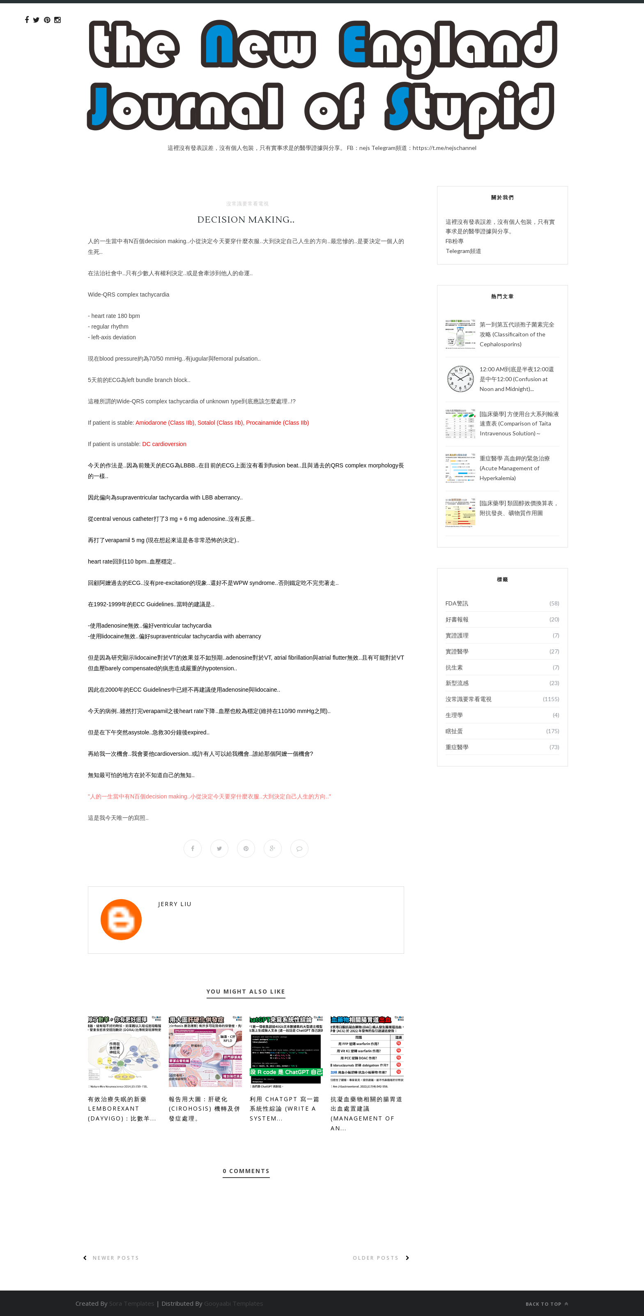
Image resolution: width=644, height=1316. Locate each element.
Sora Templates (131, 1303)
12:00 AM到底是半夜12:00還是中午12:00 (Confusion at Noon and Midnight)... (517, 379)
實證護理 (457, 635)
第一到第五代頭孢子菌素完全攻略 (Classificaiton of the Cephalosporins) (517, 334)
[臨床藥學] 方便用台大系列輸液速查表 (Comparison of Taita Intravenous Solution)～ (519, 423)
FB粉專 (455, 240)
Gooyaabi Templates (233, 1303)
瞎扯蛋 (454, 730)
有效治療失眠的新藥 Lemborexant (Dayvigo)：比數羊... (122, 1109)
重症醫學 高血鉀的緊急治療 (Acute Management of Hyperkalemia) (515, 468)
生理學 (454, 714)
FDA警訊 (457, 603)
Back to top (547, 1304)
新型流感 (457, 682)
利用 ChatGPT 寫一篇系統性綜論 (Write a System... (285, 1109)
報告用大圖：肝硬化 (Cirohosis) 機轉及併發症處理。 (205, 1109)
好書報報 (457, 619)
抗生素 (454, 667)
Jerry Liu (175, 904)
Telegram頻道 (463, 250)
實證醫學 (457, 651)
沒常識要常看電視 (247, 204)
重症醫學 (457, 746)
